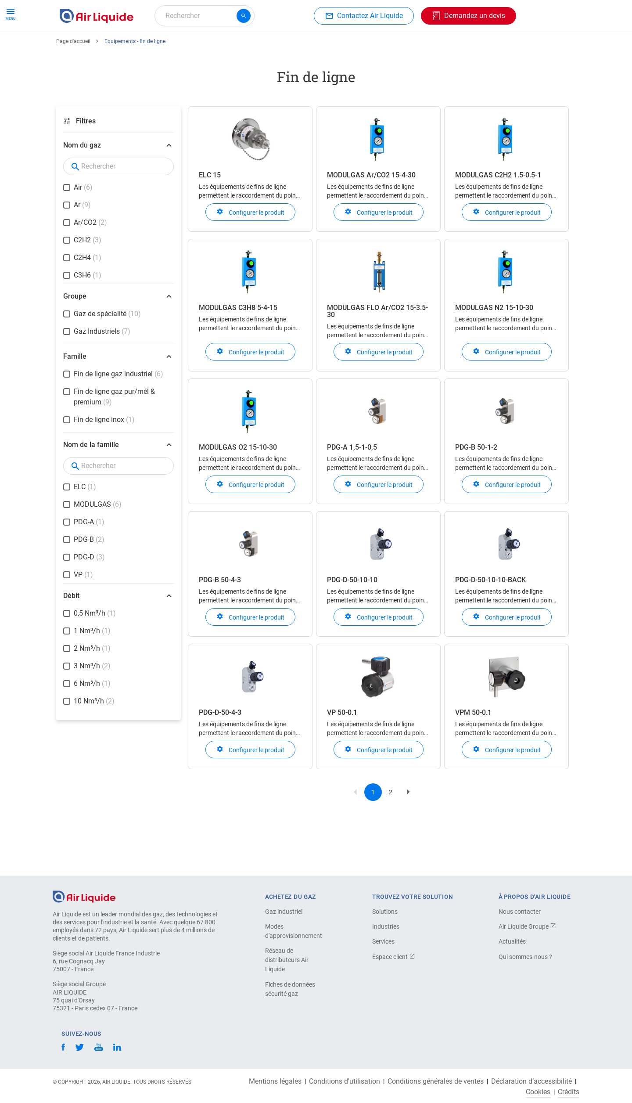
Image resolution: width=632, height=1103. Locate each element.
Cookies (538, 1092)
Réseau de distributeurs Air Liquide (287, 960)
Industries (324, 47)
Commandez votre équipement (194, 47)
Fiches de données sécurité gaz (290, 989)
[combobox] (204, 15)
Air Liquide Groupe (527, 926)
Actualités (512, 941)
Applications (275, 47)
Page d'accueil (73, 73)
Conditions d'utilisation (344, 1081)
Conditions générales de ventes (436, 1081)
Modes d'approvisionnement (293, 931)
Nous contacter (520, 911)
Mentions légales (275, 1081)
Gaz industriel (283, 911)
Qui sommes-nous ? (525, 956)
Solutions (385, 911)
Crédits (568, 1092)
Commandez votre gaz (98, 47)
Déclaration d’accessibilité (531, 1081)
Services (383, 941)
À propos (367, 47)
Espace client (393, 956)
